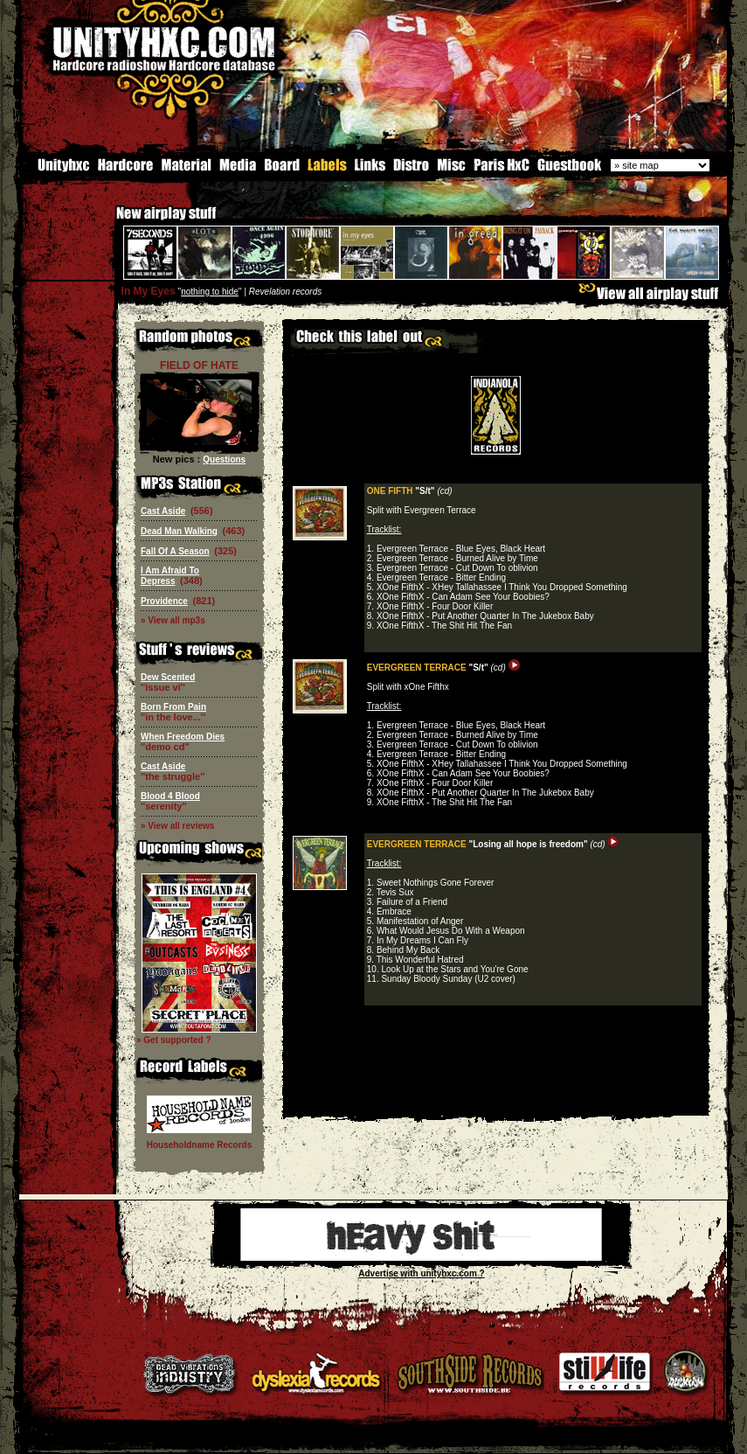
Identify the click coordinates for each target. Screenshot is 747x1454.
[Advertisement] (496, 1103)
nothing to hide (210, 291)
